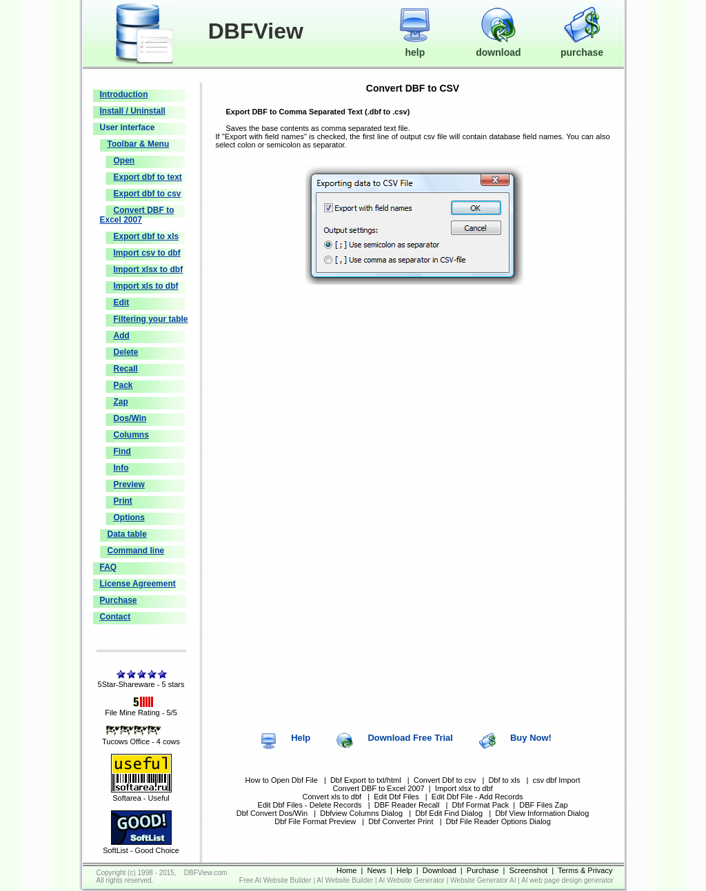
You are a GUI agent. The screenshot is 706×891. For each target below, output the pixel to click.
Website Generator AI (483, 880)
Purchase (118, 600)
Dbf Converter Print (400, 821)
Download (439, 870)
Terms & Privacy (585, 870)
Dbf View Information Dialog (542, 813)
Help (300, 738)
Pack (123, 385)
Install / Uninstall (132, 111)
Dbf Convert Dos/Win (271, 813)
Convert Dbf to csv (445, 780)
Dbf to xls (504, 780)
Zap (121, 402)
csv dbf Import (556, 780)
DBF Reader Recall (407, 805)
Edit (122, 302)
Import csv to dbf (147, 253)
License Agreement (138, 583)
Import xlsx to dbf (148, 269)
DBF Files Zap (543, 805)
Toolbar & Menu (139, 144)
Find (122, 451)
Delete (126, 352)
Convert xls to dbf (332, 796)
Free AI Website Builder (275, 880)
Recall (126, 368)
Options (129, 517)
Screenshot (528, 870)
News (377, 870)
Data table (127, 534)
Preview (129, 484)
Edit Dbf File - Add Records (477, 796)
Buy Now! (531, 738)
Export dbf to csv (147, 193)
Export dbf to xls (146, 236)
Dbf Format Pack (481, 805)
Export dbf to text (148, 177)
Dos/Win (130, 418)
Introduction (124, 94)
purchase (582, 46)
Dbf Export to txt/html (365, 780)
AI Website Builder (344, 880)
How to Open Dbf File (281, 780)
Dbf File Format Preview (316, 821)
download (498, 46)
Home (346, 870)
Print (123, 501)
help (415, 46)
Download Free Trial (410, 738)
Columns (131, 435)
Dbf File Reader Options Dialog (498, 821)
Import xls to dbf (146, 286)
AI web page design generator (567, 880)
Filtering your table (151, 319)
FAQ (108, 567)
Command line (136, 550)
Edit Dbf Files (396, 796)
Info (121, 468)
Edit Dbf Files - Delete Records (310, 805)
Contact (115, 617)
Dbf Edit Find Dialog (449, 813)
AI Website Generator (412, 880)
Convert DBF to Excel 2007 (137, 215)
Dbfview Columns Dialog (361, 813)
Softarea (126, 798)
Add (122, 335)
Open (124, 160)
